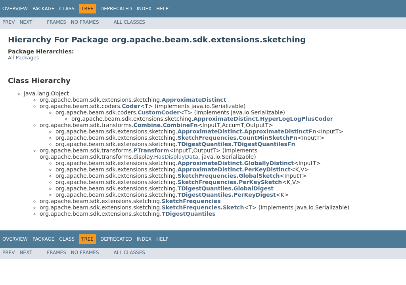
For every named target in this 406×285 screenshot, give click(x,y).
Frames (56, 22)
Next (25, 22)
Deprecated (116, 8)
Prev (8, 22)
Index (144, 8)
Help (162, 8)
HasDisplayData (176, 157)
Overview (15, 8)
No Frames (85, 22)
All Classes (129, 22)
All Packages (23, 58)
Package (43, 8)
